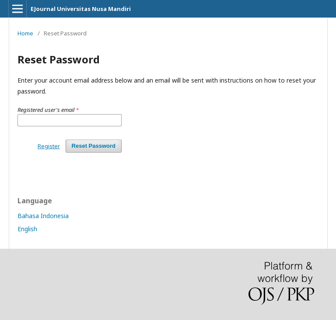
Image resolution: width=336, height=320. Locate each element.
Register (49, 146)
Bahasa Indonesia (43, 216)
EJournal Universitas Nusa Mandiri (81, 9)
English (27, 229)
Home (25, 33)
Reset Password (94, 146)
